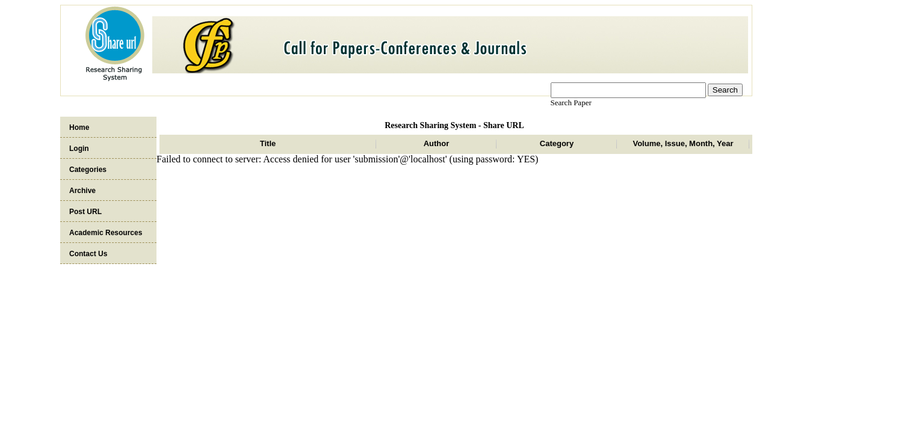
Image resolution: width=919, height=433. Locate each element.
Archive (82, 190)
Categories (88, 169)
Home (79, 127)
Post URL (85, 211)
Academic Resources (105, 233)
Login (79, 148)
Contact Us (88, 254)
